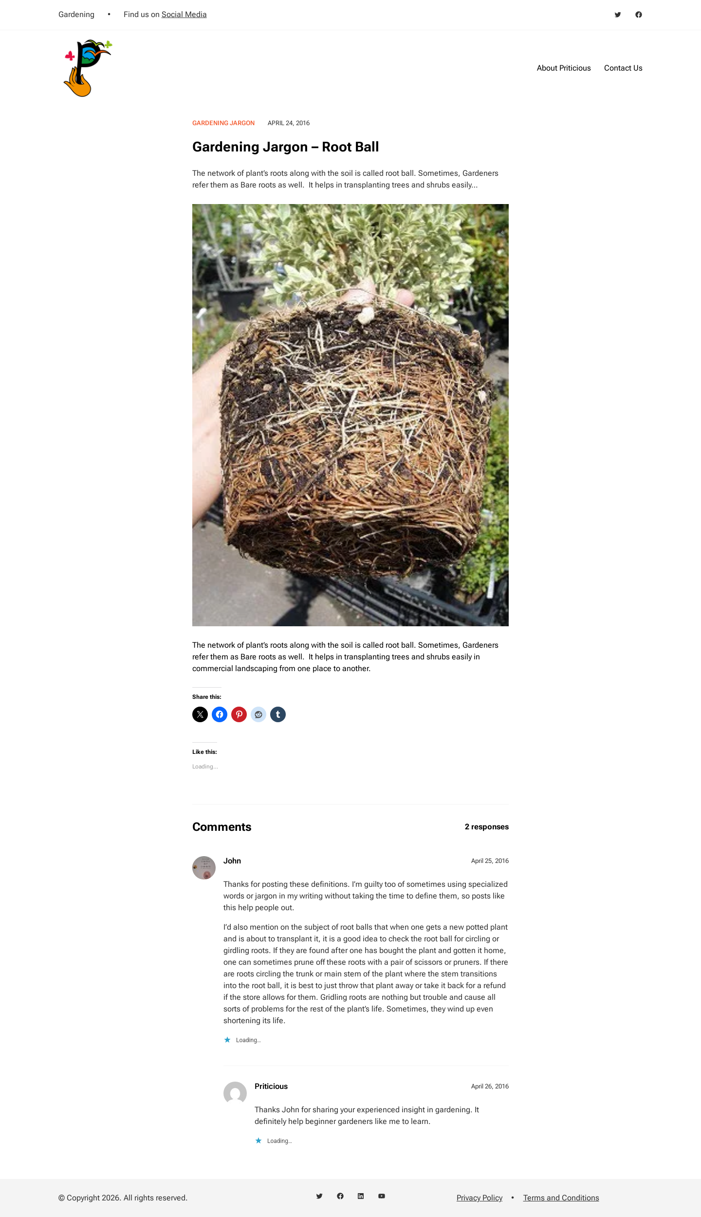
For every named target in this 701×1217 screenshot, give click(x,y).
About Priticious (564, 68)
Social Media (184, 14)
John (232, 860)
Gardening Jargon (223, 123)
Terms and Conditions (561, 1197)
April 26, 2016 (490, 1086)
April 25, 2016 (490, 860)
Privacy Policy (479, 1197)
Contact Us (623, 68)
